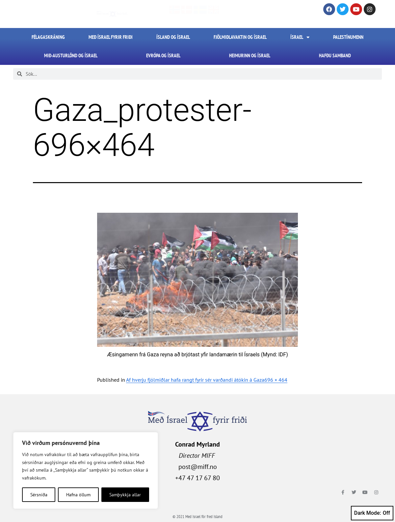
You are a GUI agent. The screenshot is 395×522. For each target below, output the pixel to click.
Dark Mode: (372, 513)
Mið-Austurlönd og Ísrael (70, 55)
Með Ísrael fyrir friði (111, 37)
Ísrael (299, 37)
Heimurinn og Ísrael (249, 55)
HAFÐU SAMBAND (335, 55)
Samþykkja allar (125, 495)
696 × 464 (275, 379)
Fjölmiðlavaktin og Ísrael (240, 37)
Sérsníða (38, 495)
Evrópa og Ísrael (163, 55)
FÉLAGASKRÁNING (48, 37)
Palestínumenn (348, 37)
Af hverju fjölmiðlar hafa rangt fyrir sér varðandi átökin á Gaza (195, 379)
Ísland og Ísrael (173, 37)
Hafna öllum (78, 495)
